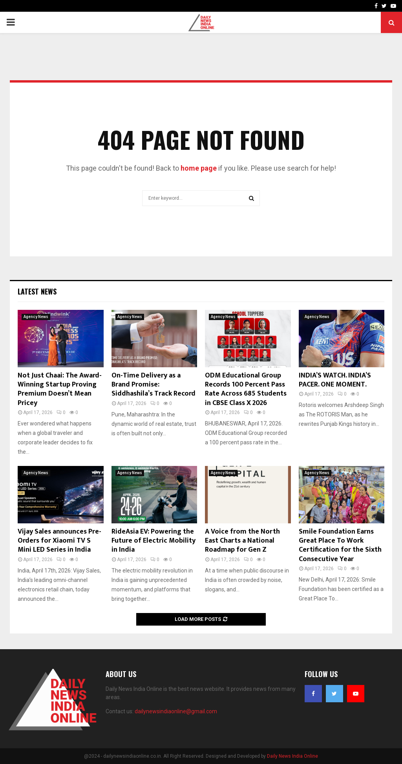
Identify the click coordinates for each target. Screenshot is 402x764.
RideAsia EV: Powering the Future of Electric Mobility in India (153, 541)
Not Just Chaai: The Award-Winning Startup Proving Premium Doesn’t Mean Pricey (60, 389)
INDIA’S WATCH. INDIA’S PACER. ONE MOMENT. (335, 380)
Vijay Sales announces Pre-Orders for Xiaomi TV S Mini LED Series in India (59, 541)
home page (199, 168)
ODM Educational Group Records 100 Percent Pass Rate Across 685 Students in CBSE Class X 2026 (246, 389)
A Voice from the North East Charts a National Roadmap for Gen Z (242, 541)
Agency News (36, 317)
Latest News (37, 291)
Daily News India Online (292, 756)
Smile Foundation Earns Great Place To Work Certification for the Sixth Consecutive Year (340, 545)
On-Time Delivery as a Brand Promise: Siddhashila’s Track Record (153, 385)
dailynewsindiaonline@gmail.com (176, 711)
